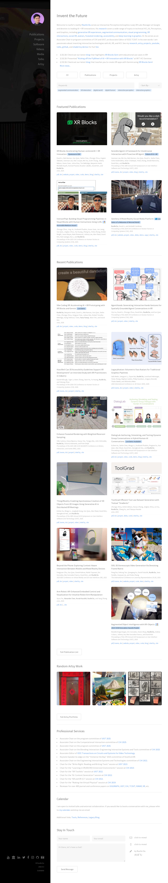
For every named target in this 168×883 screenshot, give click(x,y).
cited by (97, 174)
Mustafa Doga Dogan (118, 632)
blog (88, 54)
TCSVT (132, 786)
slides (137, 235)
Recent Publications (70, 262)
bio (97, 47)
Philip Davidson (138, 379)
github (65, 47)
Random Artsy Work (70, 666)
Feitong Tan (123, 572)
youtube (155, 43)
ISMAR (139, 786)
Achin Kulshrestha (117, 161)
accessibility (108, 36)
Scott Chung (93, 161)
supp (146, 235)
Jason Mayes (66, 234)
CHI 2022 (108, 775)
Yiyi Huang (78, 232)
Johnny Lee (88, 234)
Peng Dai (114, 572)
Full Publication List (69, 652)
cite (102, 174)
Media (40, 54)
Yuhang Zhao (65, 382)
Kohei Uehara (127, 507)
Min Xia (85, 161)
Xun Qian (76, 158)
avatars (81, 36)
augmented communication (114, 32)
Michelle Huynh (62, 166)
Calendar (62, 799)
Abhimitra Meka (130, 381)
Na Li (72, 237)
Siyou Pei (60, 598)
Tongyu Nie (90, 441)
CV (67, 75)
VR (144, 786)
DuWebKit (40, 871)
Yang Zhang (102, 598)
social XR (73, 36)
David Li (59, 158)
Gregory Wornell (150, 379)
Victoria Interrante (70, 443)
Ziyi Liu (113, 312)
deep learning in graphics (130, 36)
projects (147, 43)
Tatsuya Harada (135, 509)
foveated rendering (94, 36)
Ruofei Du (86, 25)
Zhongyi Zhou (94, 158)
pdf (58, 174)
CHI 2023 (130, 768)
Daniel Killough (62, 380)
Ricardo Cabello (85, 166)
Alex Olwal (97, 234)
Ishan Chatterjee (130, 161)
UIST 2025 (106, 738)
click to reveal (140, 837)
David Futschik (143, 572)
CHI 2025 (122, 742)
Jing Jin (71, 229)
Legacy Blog (94, 817)
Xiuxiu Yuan (66, 163)
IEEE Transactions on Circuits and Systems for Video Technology (106, 753)
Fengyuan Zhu (62, 572)
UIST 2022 (98, 771)
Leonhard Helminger (152, 376)
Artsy (41, 64)
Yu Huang (94, 380)
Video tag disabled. (82, 128)
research (103, 28)
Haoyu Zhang (138, 507)
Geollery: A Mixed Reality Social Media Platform (132, 218)
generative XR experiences (89, 32)
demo (87, 174)
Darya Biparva (72, 441)
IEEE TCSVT (132, 39)
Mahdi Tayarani (91, 572)
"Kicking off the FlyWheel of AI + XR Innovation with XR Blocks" (105, 58)
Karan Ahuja (142, 632)
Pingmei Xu (153, 445)
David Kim (95, 166)
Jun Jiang (100, 229)
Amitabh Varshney (135, 226)
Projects (39, 39)
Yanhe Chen (84, 158)
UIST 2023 (122, 764)
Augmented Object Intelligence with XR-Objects (133, 624)
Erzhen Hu (114, 445)
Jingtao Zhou (69, 232)
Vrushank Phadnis (80, 229)
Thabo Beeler (115, 381)
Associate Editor (116, 39)
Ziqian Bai (132, 376)
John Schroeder (100, 441)
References (83, 817)
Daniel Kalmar (80, 572)
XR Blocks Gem (111, 54)
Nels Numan (67, 158)
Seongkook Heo (137, 448)
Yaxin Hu (87, 380)
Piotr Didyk (85, 443)
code (82, 174)
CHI (96, 39)
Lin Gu (157, 507)
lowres (116, 172)
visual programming (137, 32)
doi (61, 174)
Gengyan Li (124, 376)
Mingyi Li (131, 445)
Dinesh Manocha (153, 161)
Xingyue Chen (77, 315)
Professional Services (71, 731)
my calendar (64, 810)
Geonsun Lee (68, 161)
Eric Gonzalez (132, 632)
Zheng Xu (86, 232)
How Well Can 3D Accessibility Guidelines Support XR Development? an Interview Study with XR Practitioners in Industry (82, 372)
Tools (74, 817)
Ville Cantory (61, 441)
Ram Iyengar (64, 237)
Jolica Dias (75, 163)
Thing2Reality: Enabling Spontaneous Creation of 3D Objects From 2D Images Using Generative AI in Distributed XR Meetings (80, 504)
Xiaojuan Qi (121, 575)
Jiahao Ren (87, 315)
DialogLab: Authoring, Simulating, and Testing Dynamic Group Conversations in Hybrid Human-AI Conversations (136, 438)
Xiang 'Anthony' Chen (71, 317)
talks (59, 47)
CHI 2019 (112, 782)
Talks (41, 59)
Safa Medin (115, 376)
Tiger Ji (71, 380)
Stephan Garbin (126, 379)
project (71, 174)
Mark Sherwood (77, 234)
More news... (65, 65)
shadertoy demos (80, 47)
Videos (40, 49)
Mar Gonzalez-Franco (72, 575)
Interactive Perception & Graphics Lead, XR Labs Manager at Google (129, 25)
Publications (36, 34)
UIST (104, 39)
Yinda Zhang (141, 161)
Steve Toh (93, 317)
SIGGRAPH (114, 786)
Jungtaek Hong (77, 511)
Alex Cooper (78, 161)
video (77, 174)
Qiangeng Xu (132, 572)
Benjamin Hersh (96, 163)
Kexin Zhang (78, 380)
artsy (140, 43)
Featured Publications (71, 107)
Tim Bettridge (85, 163)
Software (38, 44)
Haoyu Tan (81, 441)
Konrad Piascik (73, 166)
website (66, 174)
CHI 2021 (143, 760)
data (141, 581)
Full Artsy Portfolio (69, 717)
